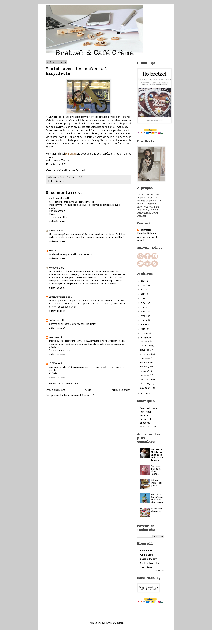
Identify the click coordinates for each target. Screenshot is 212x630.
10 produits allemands (156, 510)
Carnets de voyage (149, 408)
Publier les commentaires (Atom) (77, 395)
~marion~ (53, 337)
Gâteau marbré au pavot (156, 483)
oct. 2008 (145, 350)
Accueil (88, 390)
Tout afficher (159, 571)
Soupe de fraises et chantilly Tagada (156, 470)
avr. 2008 (145, 375)
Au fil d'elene (146, 555)
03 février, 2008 (57, 221)
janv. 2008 (145, 388)
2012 (143, 320)
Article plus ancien (121, 390)
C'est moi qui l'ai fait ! (151, 563)
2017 (143, 298)
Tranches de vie (148, 426)
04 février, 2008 (57, 288)
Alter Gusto (146, 550)
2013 (143, 316)
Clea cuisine (146, 567)
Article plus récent (55, 390)
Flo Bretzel (54, 320)
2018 (143, 294)
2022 (143, 285)
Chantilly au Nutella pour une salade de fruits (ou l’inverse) (157, 454)
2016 (143, 303)
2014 (143, 311)
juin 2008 (145, 367)
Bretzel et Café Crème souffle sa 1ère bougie (157, 498)
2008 (143, 337)
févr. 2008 (145, 384)
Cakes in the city (148, 559)
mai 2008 (145, 371)
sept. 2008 (145, 354)
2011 (143, 324)
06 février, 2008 (57, 377)
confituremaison (57, 297)
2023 (143, 281)
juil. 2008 (144, 362)
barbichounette (56, 198)
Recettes (144, 415)
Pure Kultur (145, 412)
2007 (143, 393)
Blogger (119, 623)
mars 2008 (145, 379)
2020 (143, 289)
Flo (50, 250)
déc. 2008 (145, 341)
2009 (143, 333)
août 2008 (145, 358)
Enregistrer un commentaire (63, 384)
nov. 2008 (145, 345)
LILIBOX (53, 363)
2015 (143, 307)
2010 (143, 329)
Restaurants (146, 419)
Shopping (59, 181)
